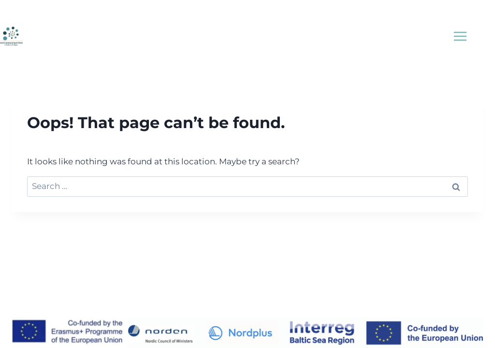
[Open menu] (460, 36)
